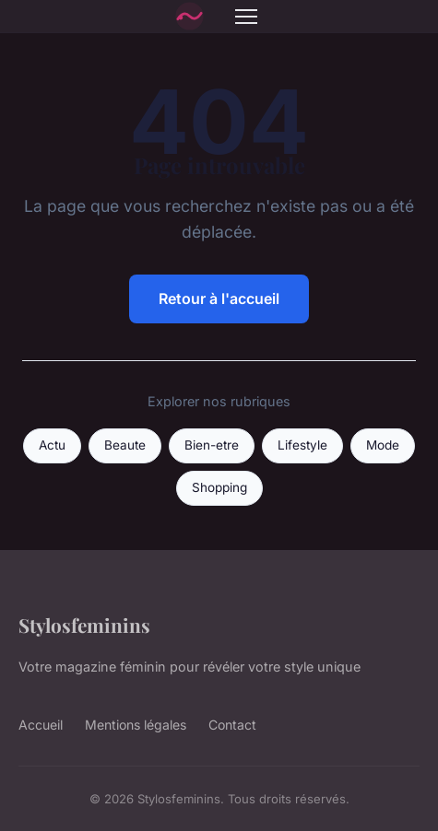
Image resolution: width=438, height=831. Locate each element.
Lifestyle (302, 445)
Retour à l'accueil (219, 298)
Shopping (219, 487)
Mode (382, 445)
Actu (52, 445)
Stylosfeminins (84, 625)
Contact (232, 724)
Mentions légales (135, 724)
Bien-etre (211, 445)
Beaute (125, 445)
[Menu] (246, 16)
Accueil (40, 724)
